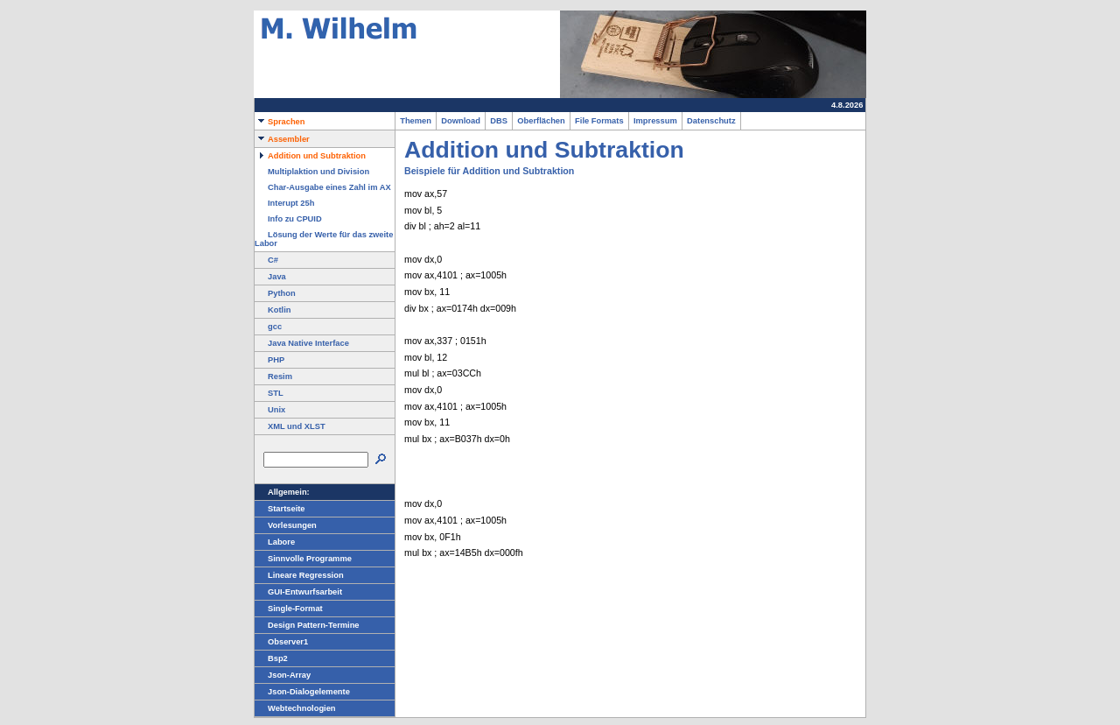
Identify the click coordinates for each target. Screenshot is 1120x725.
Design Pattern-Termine (307, 625)
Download (461, 120)
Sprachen (280, 121)
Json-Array (283, 675)
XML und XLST (290, 426)
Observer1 (281, 641)
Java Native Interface (302, 343)
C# (266, 260)
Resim (273, 376)
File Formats (599, 120)
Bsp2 (271, 658)
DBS (499, 120)
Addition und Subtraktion (310, 155)
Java (270, 276)
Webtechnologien (295, 708)
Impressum (655, 120)
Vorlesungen (286, 525)
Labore (275, 542)
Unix (270, 409)
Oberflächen (541, 120)
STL (269, 393)
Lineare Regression (299, 575)
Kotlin (272, 310)
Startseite (280, 508)
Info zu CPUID (288, 219)
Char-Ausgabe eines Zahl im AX (323, 187)
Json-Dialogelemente (302, 691)
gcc (268, 326)
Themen (416, 120)
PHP (269, 359)
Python (275, 293)
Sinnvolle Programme (303, 558)
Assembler (282, 139)
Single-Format (289, 608)
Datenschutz (711, 120)
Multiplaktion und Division (312, 171)
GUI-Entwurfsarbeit (298, 592)
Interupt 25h (284, 203)
